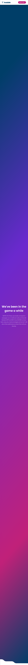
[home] (6, 2)
